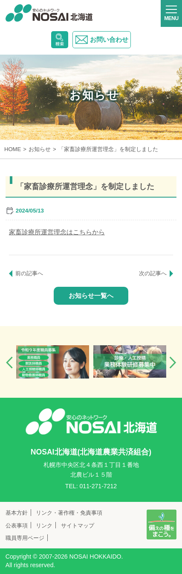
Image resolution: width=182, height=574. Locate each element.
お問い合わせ (101, 39)
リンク (44, 525)
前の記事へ (29, 273)
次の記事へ (153, 273)
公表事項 (17, 525)
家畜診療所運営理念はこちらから (57, 232)
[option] (52, 362)
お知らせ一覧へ (91, 295)
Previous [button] (9, 362)
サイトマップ (77, 525)
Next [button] (172, 362)
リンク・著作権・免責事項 (69, 513)
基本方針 (17, 513)
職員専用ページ (25, 538)
